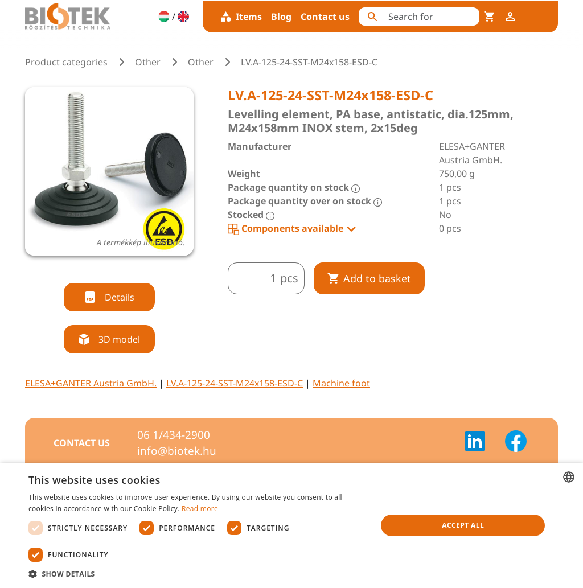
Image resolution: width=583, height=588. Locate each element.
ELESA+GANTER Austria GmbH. (91, 383)
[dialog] (291, 525)
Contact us (325, 16)
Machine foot (341, 383)
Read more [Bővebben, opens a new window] (200, 508)
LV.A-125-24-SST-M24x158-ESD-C (234, 383)
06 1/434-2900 (173, 434)
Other (148, 62)
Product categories (66, 62)
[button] (197, 573)
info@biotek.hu (176, 450)
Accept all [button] (463, 525)
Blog (281, 16)
